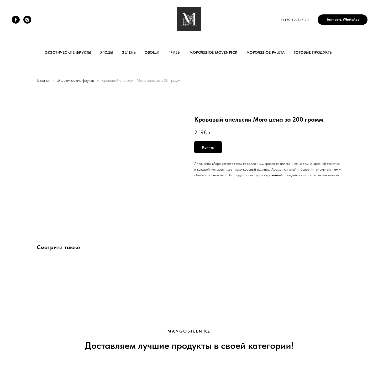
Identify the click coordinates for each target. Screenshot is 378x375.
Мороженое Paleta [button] (265, 52)
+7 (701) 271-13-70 (295, 20)
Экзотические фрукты (68, 52)
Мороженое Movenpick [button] (214, 52)
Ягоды (106, 52)
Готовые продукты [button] (313, 52)
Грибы (175, 52)
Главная (43, 80)
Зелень (129, 52)
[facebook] (16, 20)
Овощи (152, 52)
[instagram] (27, 20)
